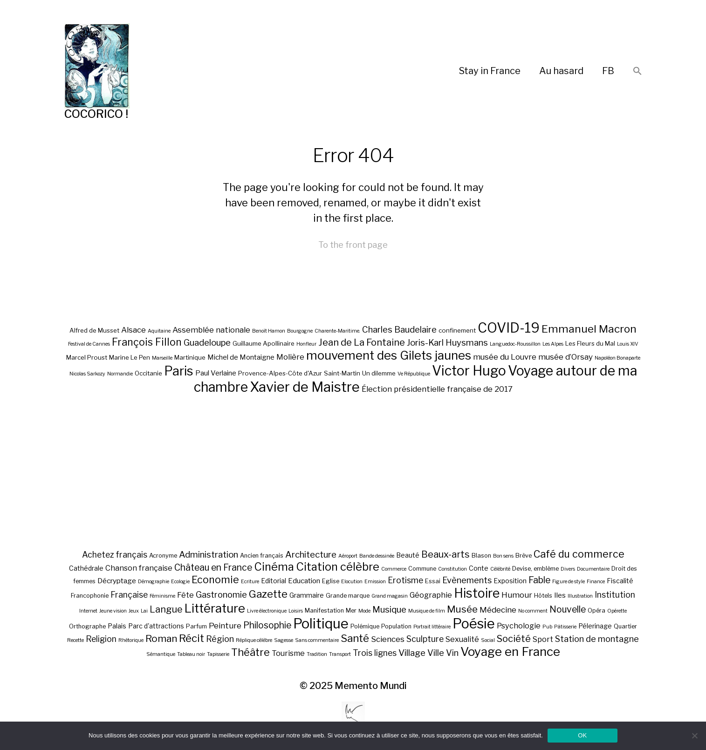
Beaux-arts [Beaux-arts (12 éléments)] (445, 554)
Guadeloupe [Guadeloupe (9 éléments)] (207, 342)
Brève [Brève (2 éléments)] (523, 555)
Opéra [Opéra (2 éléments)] (596, 610)
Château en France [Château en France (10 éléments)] (213, 567)
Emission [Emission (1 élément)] (375, 582)
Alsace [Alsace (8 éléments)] (133, 329)
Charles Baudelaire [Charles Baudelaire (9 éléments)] (399, 329)
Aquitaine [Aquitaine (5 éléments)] (159, 331)
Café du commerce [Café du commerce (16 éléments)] (579, 554)
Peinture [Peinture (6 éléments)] (225, 625)
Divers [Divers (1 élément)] (568, 569)
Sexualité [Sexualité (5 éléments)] (462, 639)
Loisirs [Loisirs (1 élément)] (295, 611)
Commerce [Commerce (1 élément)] (393, 569)
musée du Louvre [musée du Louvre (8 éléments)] (504, 356)
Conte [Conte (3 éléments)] (478, 568)
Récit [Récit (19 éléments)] (191, 638)
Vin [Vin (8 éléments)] (452, 653)
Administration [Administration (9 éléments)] (208, 554)
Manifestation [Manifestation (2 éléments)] (324, 610)
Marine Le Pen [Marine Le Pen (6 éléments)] (129, 357)
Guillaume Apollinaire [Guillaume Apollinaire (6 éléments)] (264, 343)
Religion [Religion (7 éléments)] (101, 639)
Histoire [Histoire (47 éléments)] (477, 593)
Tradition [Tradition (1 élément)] (317, 654)
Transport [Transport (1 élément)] (340, 654)
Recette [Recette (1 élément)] (75, 640)
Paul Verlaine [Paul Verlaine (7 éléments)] (215, 373)
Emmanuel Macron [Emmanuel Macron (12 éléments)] (589, 328)
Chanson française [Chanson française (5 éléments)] (138, 568)
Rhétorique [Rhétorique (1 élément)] (131, 640)
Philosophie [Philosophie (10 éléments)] (267, 625)
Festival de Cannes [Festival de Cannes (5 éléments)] (89, 344)
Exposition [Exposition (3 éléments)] (510, 581)
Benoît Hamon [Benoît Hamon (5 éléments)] (268, 331)
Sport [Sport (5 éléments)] (543, 639)
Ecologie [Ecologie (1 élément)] (180, 582)
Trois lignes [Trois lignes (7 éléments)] (375, 653)
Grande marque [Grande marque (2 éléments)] (348, 595)
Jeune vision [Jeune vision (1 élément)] (113, 611)
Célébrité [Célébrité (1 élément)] (500, 569)
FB (608, 70)
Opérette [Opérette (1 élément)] (617, 611)
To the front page (353, 245)
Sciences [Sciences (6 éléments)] (387, 639)
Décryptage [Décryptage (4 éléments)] (116, 580)
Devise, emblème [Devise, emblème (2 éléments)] (535, 568)
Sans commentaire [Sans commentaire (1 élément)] (317, 640)
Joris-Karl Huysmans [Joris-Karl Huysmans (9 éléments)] (447, 342)
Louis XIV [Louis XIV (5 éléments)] (627, 344)
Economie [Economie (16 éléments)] (215, 579)
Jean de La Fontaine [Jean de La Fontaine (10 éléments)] (361, 342)
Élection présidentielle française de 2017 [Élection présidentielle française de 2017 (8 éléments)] (437, 389)
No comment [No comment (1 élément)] (533, 611)
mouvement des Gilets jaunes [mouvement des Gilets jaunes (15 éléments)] (388, 355)
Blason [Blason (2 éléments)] (481, 555)
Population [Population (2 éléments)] (396, 626)
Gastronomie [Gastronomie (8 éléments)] (221, 594)
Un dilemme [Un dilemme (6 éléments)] (379, 373)
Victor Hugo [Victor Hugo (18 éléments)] (469, 370)
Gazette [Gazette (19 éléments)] (268, 593)
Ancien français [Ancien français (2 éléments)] (261, 555)
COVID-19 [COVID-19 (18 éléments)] (509, 328)
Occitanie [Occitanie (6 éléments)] (148, 373)
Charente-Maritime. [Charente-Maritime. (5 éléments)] (337, 331)
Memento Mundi (371, 685)
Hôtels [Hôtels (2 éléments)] (543, 595)
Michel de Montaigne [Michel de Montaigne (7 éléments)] (240, 357)
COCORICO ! (96, 114)
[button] (637, 71)
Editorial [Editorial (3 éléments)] (273, 581)
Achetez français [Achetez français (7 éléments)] (114, 554)
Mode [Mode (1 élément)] (364, 611)
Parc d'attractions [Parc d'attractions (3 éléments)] (156, 626)
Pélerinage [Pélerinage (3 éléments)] (595, 626)
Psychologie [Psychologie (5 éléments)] (519, 625)
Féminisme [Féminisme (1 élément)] (162, 596)
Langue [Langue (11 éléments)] (166, 609)
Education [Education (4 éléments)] (304, 580)
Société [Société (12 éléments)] (514, 638)
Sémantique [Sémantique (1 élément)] (160, 654)
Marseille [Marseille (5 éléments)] (162, 358)
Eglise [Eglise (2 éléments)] (330, 581)
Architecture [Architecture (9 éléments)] (310, 554)
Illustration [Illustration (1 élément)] (580, 596)
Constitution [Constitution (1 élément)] (452, 569)
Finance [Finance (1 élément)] (596, 582)
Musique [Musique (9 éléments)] (389, 609)
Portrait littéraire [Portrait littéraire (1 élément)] (432, 627)
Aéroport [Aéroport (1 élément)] (347, 556)
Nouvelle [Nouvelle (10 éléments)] (567, 609)
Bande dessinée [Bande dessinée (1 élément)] (376, 556)
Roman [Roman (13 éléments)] (161, 638)
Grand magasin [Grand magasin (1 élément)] (389, 596)
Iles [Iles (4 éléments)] (560, 595)
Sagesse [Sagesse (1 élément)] (283, 640)
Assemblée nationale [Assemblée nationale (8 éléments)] (211, 329)
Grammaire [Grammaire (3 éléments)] (306, 595)
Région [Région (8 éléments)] (220, 639)
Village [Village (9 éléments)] (411, 653)
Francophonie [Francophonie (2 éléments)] (90, 595)
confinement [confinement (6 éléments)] (457, 330)
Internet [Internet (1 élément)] (88, 611)
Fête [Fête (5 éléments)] (185, 595)
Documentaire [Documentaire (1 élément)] (593, 569)
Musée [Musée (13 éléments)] (462, 609)
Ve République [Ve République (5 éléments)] (414, 374)
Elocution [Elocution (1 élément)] (352, 582)
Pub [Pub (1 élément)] (547, 627)
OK (582, 735)
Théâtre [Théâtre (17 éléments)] (250, 652)
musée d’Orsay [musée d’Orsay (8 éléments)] (565, 356)
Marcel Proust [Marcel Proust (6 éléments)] (86, 357)
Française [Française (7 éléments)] (129, 595)
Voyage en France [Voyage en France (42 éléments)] (510, 651)
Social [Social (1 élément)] (488, 640)
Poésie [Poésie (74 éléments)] (473, 623)
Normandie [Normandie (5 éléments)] (120, 374)
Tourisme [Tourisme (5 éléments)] (288, 653)
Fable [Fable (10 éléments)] (539, 580)
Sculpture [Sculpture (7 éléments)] (425, 639)
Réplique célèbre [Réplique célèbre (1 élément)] (254, 640)
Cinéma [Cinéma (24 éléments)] (274, 566)
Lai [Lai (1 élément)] (144, 611)
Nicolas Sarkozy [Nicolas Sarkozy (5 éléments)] (87, 374)
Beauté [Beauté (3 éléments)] (407, 555)
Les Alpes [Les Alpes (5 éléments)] (552, 344)
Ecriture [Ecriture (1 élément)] (250, 582)
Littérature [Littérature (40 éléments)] (215, 608)
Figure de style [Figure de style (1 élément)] (568, 582)
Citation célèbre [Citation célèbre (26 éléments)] (337, 566)
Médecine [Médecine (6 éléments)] (498, 609)
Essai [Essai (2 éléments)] (432, 581)
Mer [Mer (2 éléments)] (351, 610)
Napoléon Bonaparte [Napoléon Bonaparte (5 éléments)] (617, 358)
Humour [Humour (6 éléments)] (516, 595)
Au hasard (561, 70)
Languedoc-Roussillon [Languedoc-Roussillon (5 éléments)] (515, 344)
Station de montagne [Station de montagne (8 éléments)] (597, 639)
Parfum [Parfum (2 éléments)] (196, 626)
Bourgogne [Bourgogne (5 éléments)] (300, 331)
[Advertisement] (353, 471)
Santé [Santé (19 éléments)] (355, 638)
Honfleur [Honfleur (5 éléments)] (306, 344)
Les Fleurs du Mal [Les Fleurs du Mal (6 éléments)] (590, 343)
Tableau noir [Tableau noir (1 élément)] (191, 654)
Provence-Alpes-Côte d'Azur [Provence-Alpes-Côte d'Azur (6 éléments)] (280, 373)
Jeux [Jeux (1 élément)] (134, 611)
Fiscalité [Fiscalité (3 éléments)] (620, 581)
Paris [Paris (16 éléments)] (178, 371)
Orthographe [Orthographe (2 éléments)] (87, 626)
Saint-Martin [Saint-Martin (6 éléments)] (342, 373)
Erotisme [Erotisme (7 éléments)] (405, 580)
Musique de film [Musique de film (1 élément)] (426, 611)
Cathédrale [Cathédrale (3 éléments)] (86, 568)
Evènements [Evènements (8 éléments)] (467, 580)
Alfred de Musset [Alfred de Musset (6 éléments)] (94, 330)
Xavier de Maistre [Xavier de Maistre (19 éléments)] (305, 387)
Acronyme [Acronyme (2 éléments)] (163, 555)
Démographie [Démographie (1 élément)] (153, 582)
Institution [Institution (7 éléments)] (615, 595)
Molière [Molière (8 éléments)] (290, 356)
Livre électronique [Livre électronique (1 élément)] (267, 611)
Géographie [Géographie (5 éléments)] (431, 595)
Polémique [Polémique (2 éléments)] (364, 626)
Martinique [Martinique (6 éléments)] (190, 357)
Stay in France (490, 70)
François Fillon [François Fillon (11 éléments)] (147, 342)
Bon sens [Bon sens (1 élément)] (503, 556)
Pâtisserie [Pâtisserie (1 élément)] (565, 627)
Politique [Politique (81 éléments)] (321, 623)
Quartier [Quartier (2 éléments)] (625, 626)
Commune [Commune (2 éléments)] (422, 568)
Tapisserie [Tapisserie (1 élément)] (218, 654)
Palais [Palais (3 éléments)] (117, 626)
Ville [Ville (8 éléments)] (435, 653)
